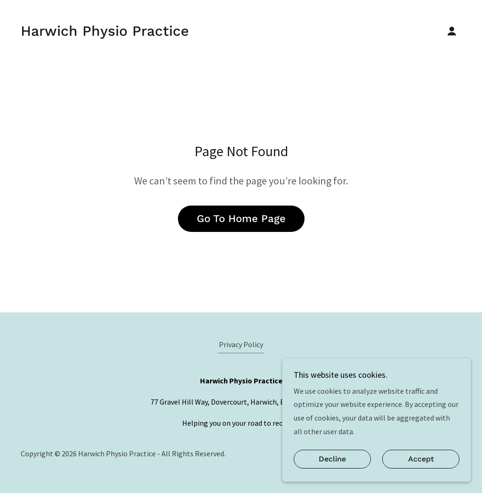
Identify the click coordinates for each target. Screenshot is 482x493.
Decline (332, 459)
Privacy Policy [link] (241, 344)
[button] (451, 31)
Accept (421, 459)
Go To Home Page (241, 218)
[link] (105, 33)
